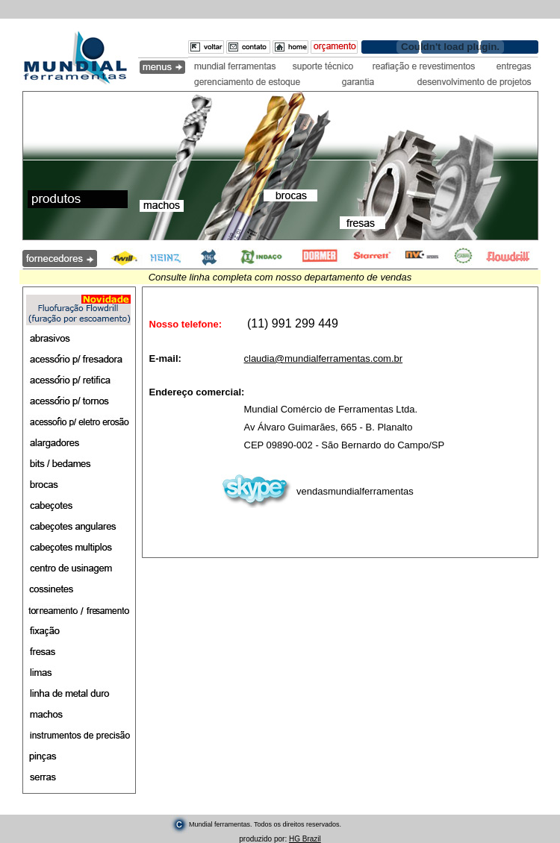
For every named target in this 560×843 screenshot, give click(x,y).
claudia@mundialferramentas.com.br (323, 358)
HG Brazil (305, 839)
